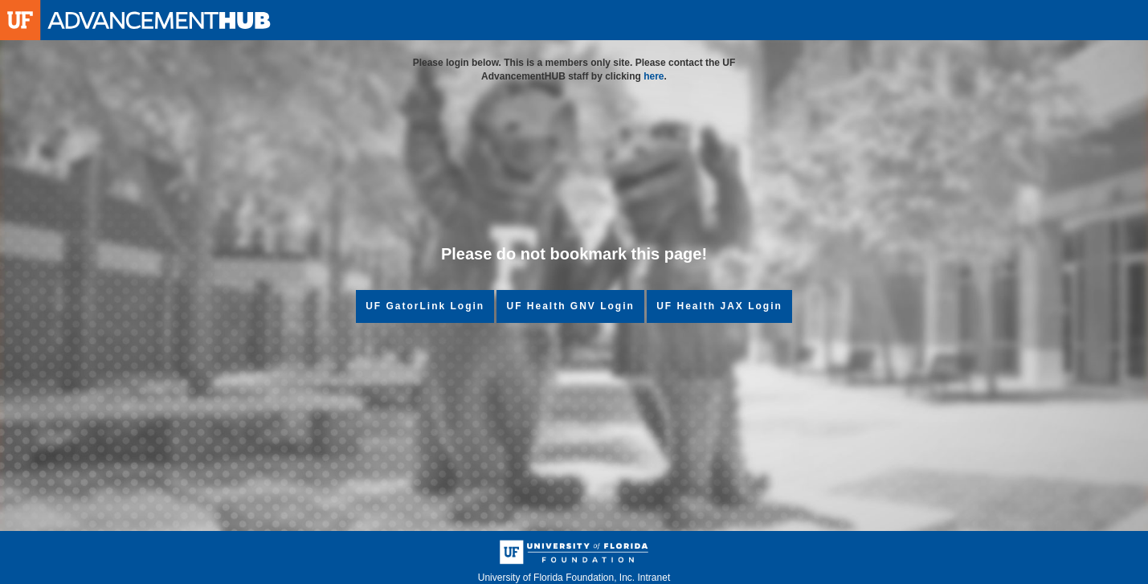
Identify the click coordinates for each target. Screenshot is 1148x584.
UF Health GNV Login (570, 306)
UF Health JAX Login (719, 306)
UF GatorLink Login (425, 306)
